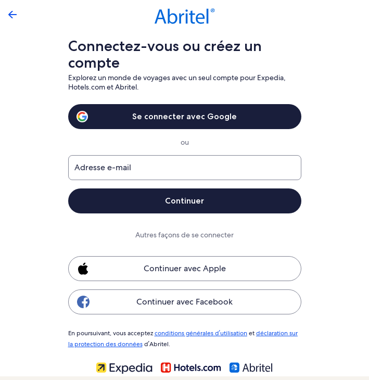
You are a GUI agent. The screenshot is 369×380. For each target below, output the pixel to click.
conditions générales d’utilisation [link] (199, 332)
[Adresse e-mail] (184, 167)
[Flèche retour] (12, 14)
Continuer (185, 201)
